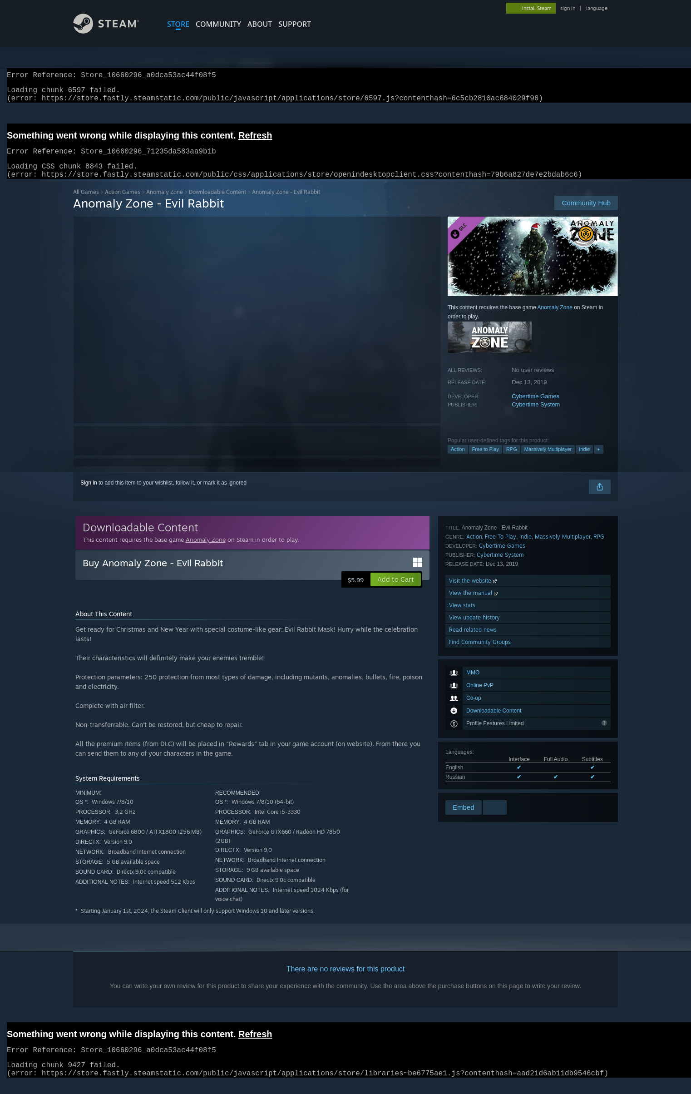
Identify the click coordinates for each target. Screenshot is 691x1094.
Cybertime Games (535, 407)
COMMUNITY (218, 24)
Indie (584, 460)
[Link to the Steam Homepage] (113, 31)
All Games (86, 202)
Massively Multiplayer (548, 460)
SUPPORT (294, 24)
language (596, 8)
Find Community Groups (480, 786)
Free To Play (500, 681)
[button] (395, 590)
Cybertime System (536, 415)
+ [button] (598, 460)
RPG (511, 460)
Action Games (122, 202)
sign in (567, 8)
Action (458, 460)
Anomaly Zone (164, 202)
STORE (178, 24)
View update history (474, 761)
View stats (462, 749)
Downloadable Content (217, 202)
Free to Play (485, 460)
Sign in (88, 493)
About (259, 24)
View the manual (474, 737)
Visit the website (474, 725)
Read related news (473, 774)
